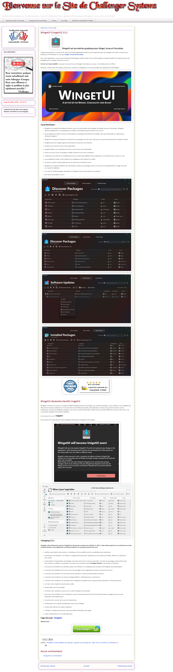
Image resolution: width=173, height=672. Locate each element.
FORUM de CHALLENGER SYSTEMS (82, 20)
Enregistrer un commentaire (52, 656)
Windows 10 (105, 643)
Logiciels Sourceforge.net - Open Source (87, 643)
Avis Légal (64, 20)
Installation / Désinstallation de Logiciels (60, 643)
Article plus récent (48, 666)
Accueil (86, 666)
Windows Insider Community (15, 20)
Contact (54, 20)
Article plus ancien (125, 666)
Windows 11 (114, 643)
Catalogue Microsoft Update (38, 20)
